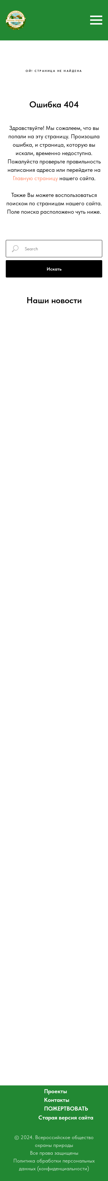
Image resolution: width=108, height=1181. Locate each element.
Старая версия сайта (65, 1117)
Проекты (55, 1091)
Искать (54, 269)
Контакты (56, 1099)
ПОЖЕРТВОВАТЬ (66, 1108)
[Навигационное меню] (96, 20)
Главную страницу (35, 178)
